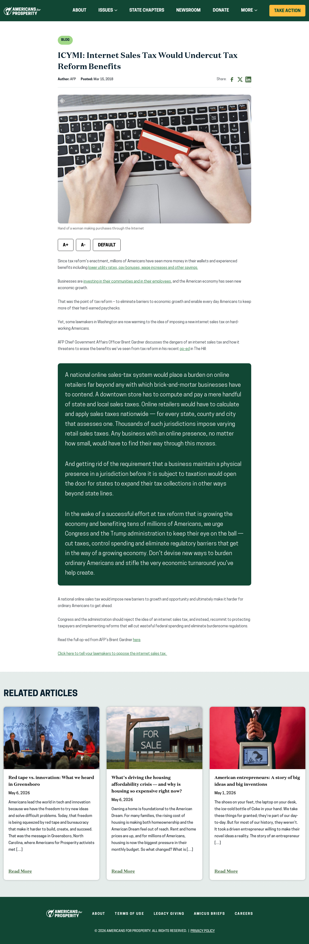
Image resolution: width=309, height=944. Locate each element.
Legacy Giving (169, 914)
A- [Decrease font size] (83, 245)
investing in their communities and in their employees (127, 282)
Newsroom (188, 10)
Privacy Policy (203, 931)
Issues (105, 10)
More (247, 10)
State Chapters (146, 10)
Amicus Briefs (209, 914)
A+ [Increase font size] (65, 245)
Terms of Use (129, 914)
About (79, 10)
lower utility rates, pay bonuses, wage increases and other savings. (143, 268)
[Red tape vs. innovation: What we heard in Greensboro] (51, 793)
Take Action (289, 12)
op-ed (185, 349)
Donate (221, 10)
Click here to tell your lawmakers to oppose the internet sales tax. (112, 654)
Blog (65, 40)
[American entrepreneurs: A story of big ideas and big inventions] (257, 793)
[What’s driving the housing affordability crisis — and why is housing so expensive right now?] (154, 793)
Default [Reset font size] (107, 245)
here (136, 640)
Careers (244, 914)
